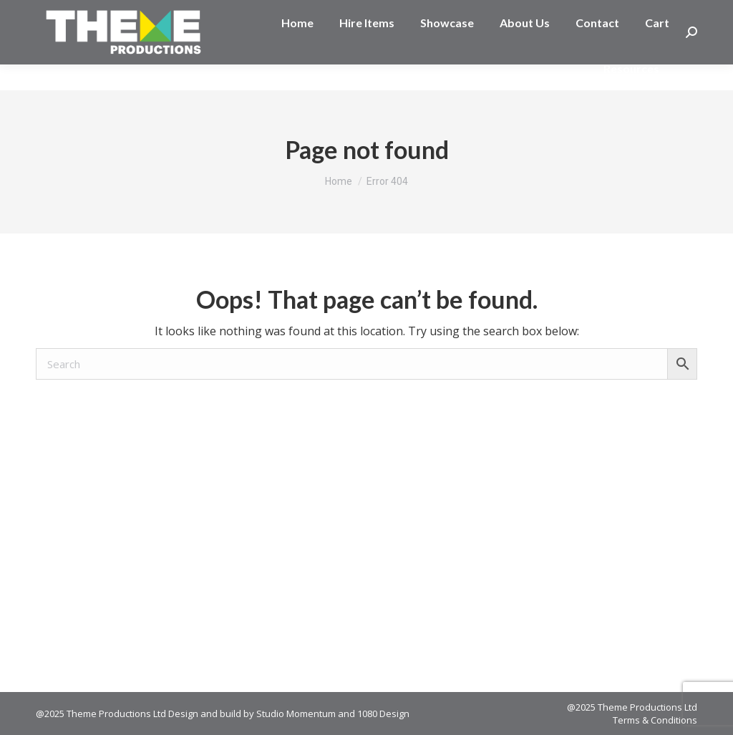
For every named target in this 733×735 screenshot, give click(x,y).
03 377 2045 (82, 13)
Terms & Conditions (655, 720)
